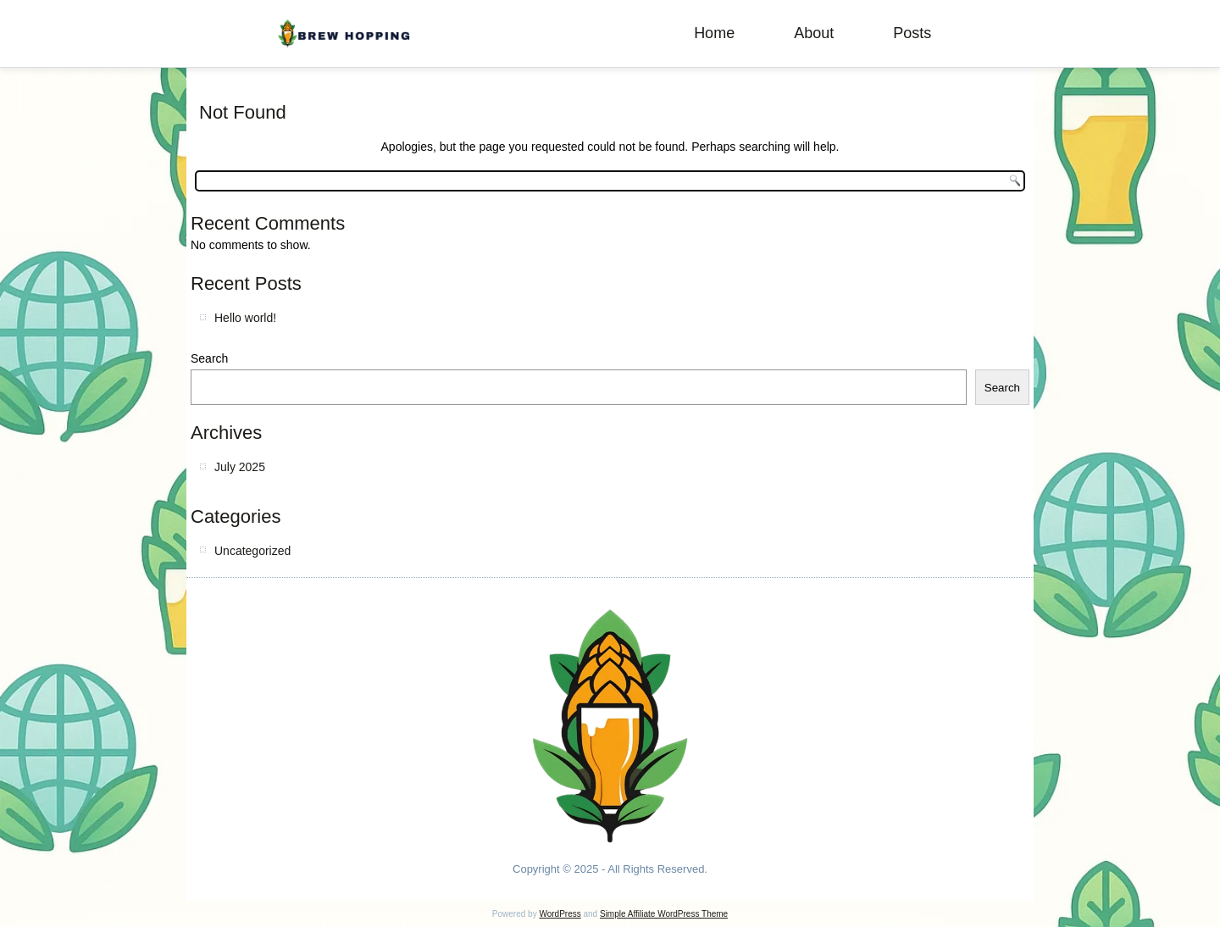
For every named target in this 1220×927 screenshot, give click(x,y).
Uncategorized (252, 551)
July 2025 (239, 467)
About (814, 33)
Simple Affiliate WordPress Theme (664, 914)
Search (209, 358)
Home (714, 33)
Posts (912, 33)
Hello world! (245, 318)
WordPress (559, 914)
